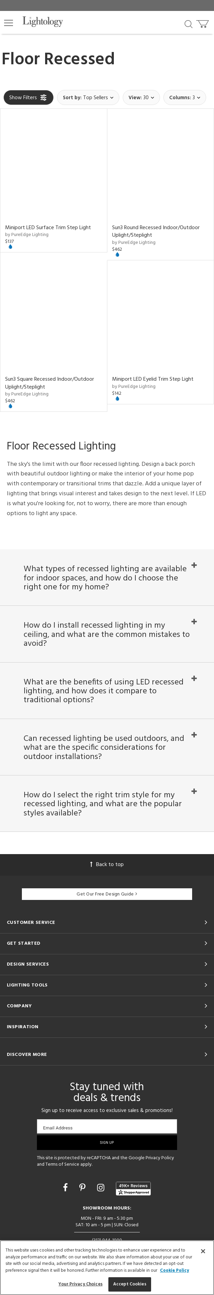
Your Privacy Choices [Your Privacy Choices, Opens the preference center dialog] (80, 1284)
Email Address (58, 1127)
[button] (8, 23)
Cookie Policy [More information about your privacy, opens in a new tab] (174, 1270)
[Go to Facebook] (66, 1189)
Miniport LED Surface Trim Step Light (48, 227)
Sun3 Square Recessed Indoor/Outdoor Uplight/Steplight (49, 383)
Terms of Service (62, 1165)
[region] (107, 1267)
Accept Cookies (129, 1284)
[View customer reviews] (133, 1188)
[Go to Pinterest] (83, 1189)
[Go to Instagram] (101, 1189)
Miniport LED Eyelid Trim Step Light (152, 379)
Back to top (107, 864)
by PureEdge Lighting (27, 235)
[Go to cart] (203, 22)
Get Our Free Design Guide (107, 894)
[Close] (203, 1251)
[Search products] (188, 23)
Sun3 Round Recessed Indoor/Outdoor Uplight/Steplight (156, 231)
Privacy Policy (160, 1158)
